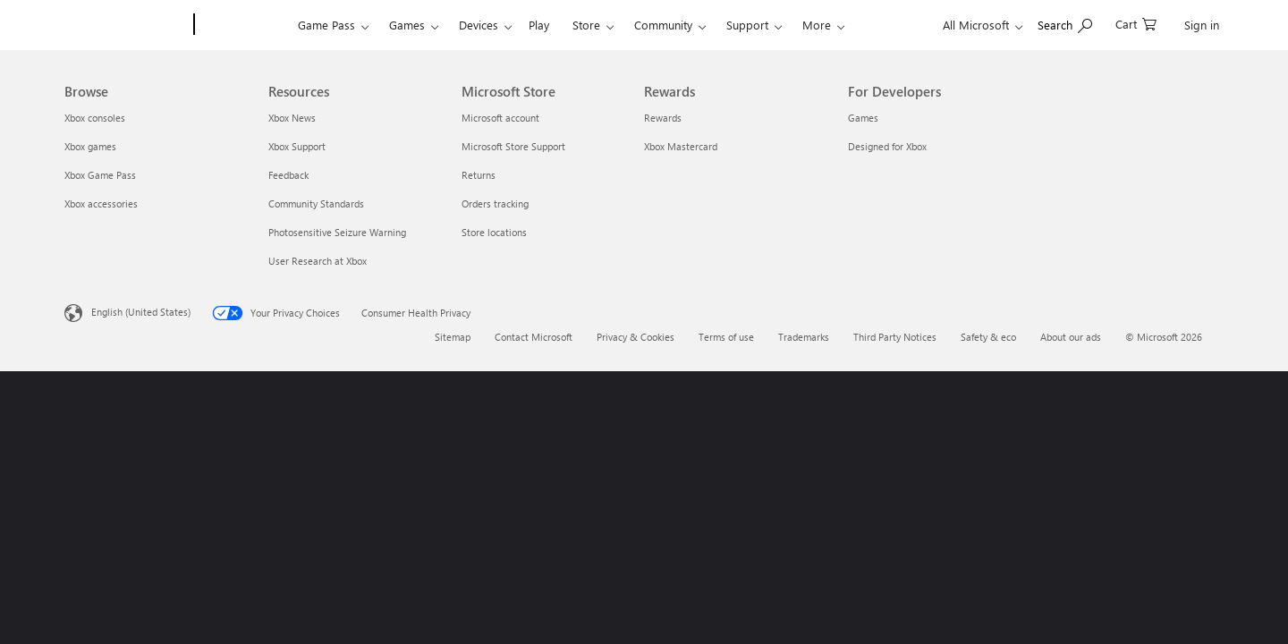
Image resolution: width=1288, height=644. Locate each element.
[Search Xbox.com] (1065, 23)
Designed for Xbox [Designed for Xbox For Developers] (887, 146)
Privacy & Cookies (635, 336)
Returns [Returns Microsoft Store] (479, 175)
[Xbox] (243, 25)
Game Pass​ (326, 24)
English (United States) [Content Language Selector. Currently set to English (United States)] (141, 311)
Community (663, 24)
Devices (478, 24)
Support (747, 24)
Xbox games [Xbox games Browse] (90, 146)
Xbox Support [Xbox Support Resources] (297, 146)
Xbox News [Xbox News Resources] (292, 117)
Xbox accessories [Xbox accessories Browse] (101, 203)
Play (539, 24)
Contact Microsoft (533, 336)
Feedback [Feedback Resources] (288, 175)
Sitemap (452, 336)
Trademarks (803, 336)
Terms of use (726, 336)
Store (586, 24)
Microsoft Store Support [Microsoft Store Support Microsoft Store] (513, 146)
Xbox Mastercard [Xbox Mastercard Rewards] (680, 146)
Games (407, 24)
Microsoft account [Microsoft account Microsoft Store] (500, 117)
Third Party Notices (894, 336)
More (816, 24)
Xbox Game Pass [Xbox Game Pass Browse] (100, 175)
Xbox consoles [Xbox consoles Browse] (94, 117)
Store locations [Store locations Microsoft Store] (494, 232)
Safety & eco (988, 336)
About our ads (1070, 336)
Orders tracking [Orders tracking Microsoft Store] (495, 203)
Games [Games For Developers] (863, 117)
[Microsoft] (125, 25)
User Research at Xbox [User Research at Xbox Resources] (317, 260)
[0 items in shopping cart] (1136, 23)
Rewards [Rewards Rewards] (663, 117)
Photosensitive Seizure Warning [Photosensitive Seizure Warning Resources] (337, 232)
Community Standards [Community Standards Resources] (316, 203)
